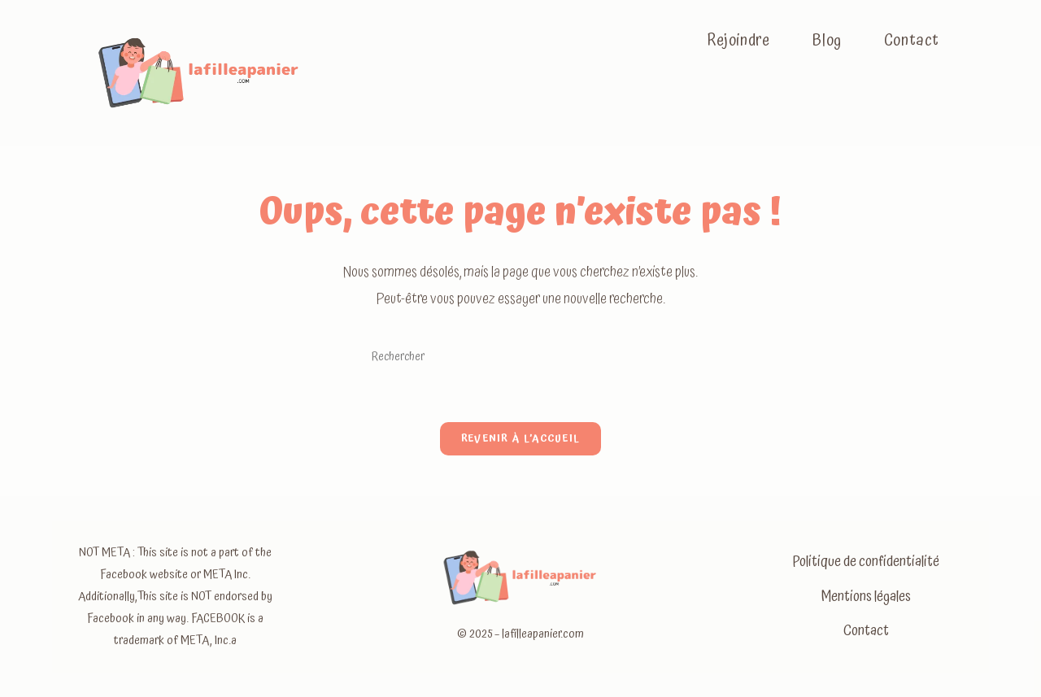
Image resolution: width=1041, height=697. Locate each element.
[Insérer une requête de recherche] (520, 357)
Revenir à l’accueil (521, 438)
